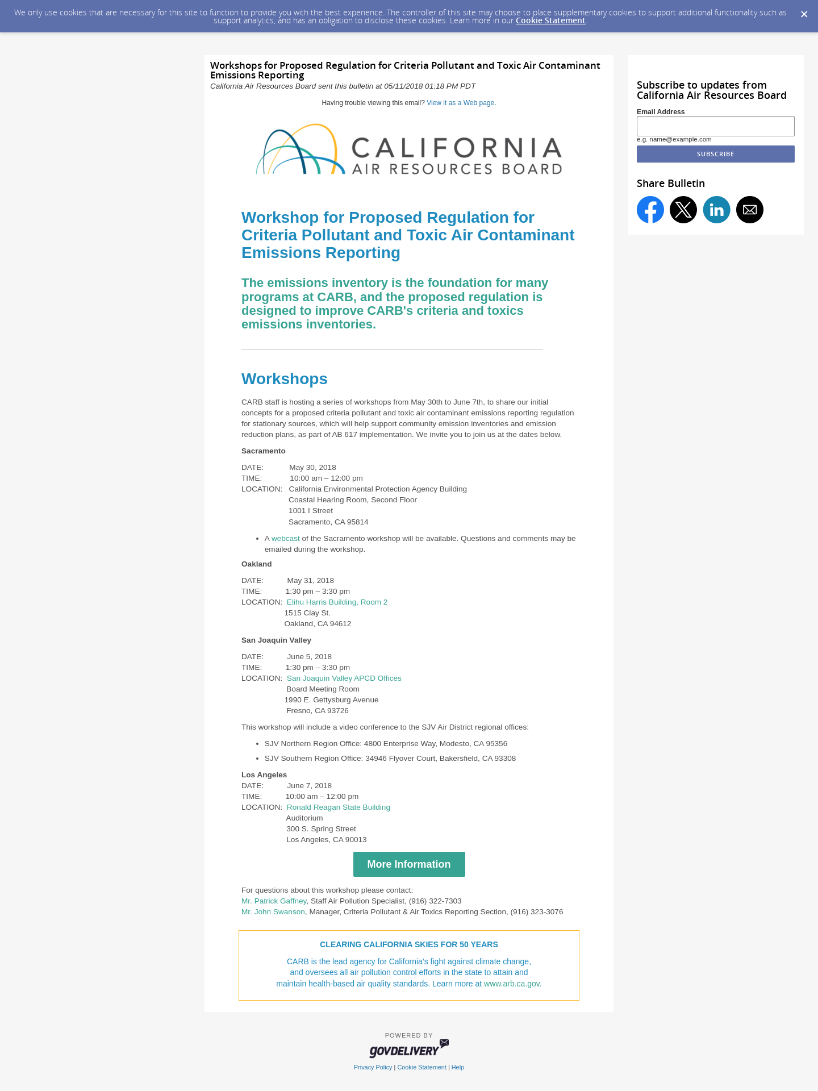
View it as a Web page (460, 103)
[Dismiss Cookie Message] (804, 11)
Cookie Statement (551, 20)
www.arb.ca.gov (512, 983)
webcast (286, 538)
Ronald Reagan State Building (338, 807)
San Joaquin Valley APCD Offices (344, 678)
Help (458, 1067)
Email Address (661, 112)
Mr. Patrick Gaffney (273, 901)
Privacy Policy (373, 1067)
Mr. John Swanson (273, 911)
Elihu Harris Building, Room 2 (337, 602)
